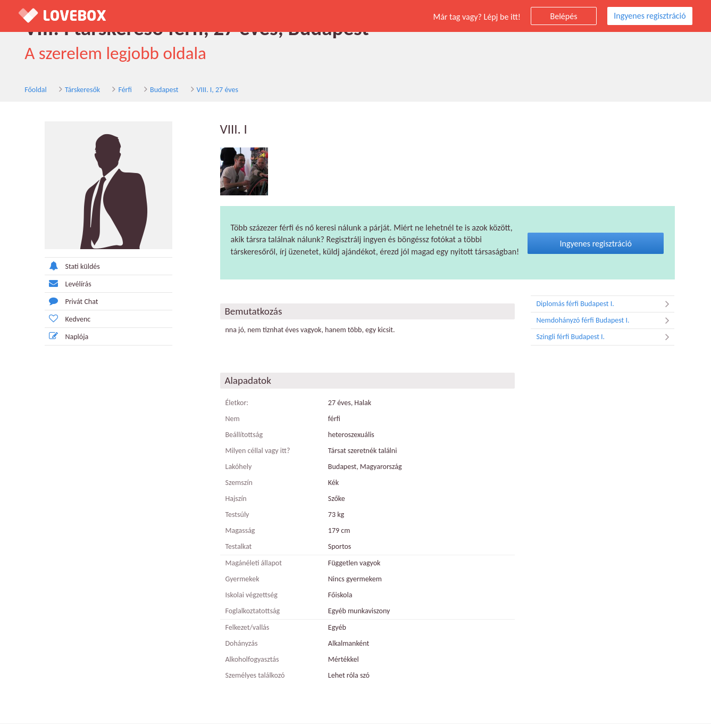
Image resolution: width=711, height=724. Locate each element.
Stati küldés (72, 266)
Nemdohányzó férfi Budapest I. (605, 321)
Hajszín (236, 499)
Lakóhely (238, 467)
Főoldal (30, 89)
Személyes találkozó (255, 675)
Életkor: (237, 403)
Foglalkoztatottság (252, 611)
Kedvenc (68, 318)
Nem (232, 419)
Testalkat (238, 547)
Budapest (158, 89)
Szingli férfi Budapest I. (605, 337)
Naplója (67, 336)
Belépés (564, 16)
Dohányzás (241, 643)
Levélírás (68, 283)
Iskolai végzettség (251, 595)
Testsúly (237, 515)
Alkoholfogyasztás (252, 659)
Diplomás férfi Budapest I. (605, 304)
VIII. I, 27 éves (211, 89)
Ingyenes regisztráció (649, 16)
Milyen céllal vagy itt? (257, 451)
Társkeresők (76, 89)
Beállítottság (244, 435)
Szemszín (239, 483)
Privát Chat (71, 301)
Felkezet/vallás (247, 627)
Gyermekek (242, 579)
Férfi (119, 89)
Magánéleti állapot (253, 563)
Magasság (240, 531)
